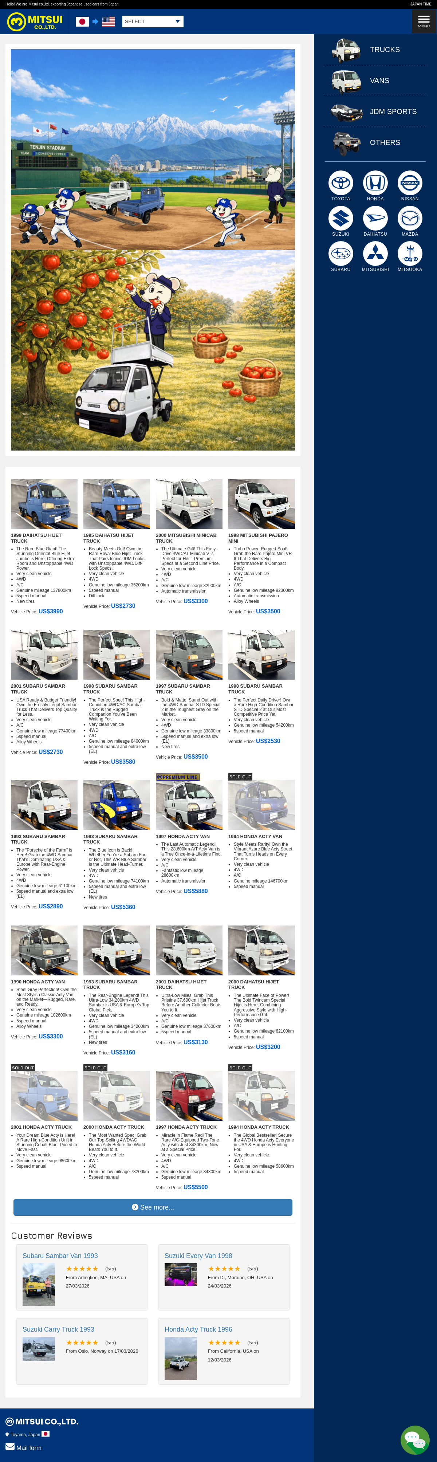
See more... (153, 1207)
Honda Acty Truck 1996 (198, 1329)
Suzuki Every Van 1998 (198, 1255)
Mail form (23, 1446)
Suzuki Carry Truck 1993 (58, 1329)
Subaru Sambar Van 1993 (60, 1255)
